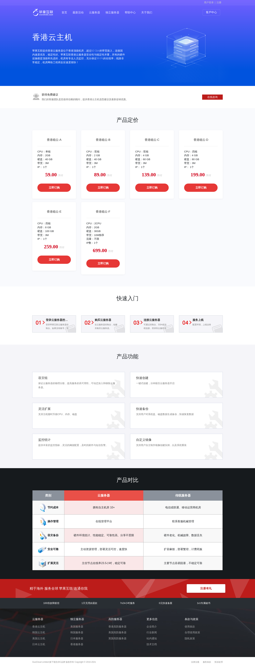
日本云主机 (38, 644)
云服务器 (94, 12)
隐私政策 (190, 638)
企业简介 (152, 626)
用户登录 (209, 2)
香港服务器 (76, 644)
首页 (64, 12)
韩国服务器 (76, 632)
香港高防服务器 (117, 626)
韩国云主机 (38, 632)
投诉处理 (219, 662)
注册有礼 (206, 588)
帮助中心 (130, 12)
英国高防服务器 (117, 638)
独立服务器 (112, 12)
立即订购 (54, 187)
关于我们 (146, 12)
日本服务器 (76, 638)
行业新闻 (152, 632)
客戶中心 (211, 12)
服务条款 (207, 662)
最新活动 (78, 12)
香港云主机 (38, 626)
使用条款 (190, 626)
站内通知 (152, 638)
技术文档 (152, 644)
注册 (219, 2)
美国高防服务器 (117, 632)
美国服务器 (76, 626)
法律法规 (195, 662)
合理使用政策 (192, 632)
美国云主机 (38, 638)
